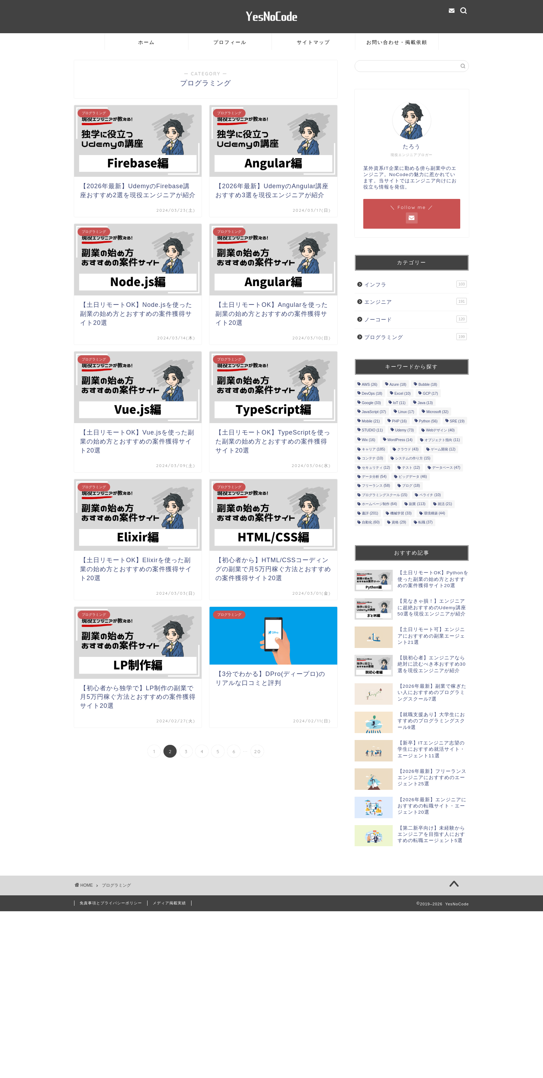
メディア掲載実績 (169, 903)
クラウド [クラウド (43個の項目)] (407, 449)
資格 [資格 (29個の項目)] (399, 522)
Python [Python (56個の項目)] (428, 421)
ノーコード (415, 319)
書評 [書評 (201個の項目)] (370, 513)
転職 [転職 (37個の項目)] (425, 522)
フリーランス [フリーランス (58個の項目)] (376, 486)
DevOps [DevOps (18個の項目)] (372, 394)
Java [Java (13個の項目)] (425, 403)
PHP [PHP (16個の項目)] (399, 421)
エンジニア (415, 301)
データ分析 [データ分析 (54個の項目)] (374, 476)
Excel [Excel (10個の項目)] (402, 394)
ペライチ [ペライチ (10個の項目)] (429, 495)
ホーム (146, 42)
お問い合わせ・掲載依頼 (396, 42)
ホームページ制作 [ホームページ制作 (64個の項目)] (379, 504)
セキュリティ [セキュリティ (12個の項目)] (376, 467)
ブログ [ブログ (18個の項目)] (411, 486)
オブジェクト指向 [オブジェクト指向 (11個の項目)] (442, 440)
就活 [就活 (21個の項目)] (445, 504)
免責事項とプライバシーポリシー (111, 903)
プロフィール (230, 42)
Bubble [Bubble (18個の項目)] (427, 384)
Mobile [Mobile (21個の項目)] (371, 421)
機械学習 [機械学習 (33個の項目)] (400, 513)
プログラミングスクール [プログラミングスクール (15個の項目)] (384, 495)
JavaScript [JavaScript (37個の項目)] (374, 412)
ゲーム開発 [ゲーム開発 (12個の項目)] (443, 449)
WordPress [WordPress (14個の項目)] (400, 440)
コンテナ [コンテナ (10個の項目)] (372, 458)
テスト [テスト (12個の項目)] (411, 467)
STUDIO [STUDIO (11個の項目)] (372, 430)
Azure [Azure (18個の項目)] (398, 384)
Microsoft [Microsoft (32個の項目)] (437, 412)
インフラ (415, 284)
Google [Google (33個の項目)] (371, 403)
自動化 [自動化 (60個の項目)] (371, 522)
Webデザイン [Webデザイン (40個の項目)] (440, 430)
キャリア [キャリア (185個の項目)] (373, 449)
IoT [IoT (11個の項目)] (399, 403)
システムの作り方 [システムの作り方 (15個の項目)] (412, 458)
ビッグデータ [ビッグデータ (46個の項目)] (413, 476)
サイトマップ (313, 42)
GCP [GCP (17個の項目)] (430, 394)
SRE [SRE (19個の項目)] (457, 421)
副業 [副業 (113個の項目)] (417, 504)
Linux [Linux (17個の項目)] (406, 412)
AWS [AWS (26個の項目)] (369, 384)
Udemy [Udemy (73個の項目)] (404, 430)
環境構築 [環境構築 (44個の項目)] (434, 513)
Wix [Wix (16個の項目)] (368, 440)
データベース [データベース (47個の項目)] (446, 467)
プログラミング (415, 336)
